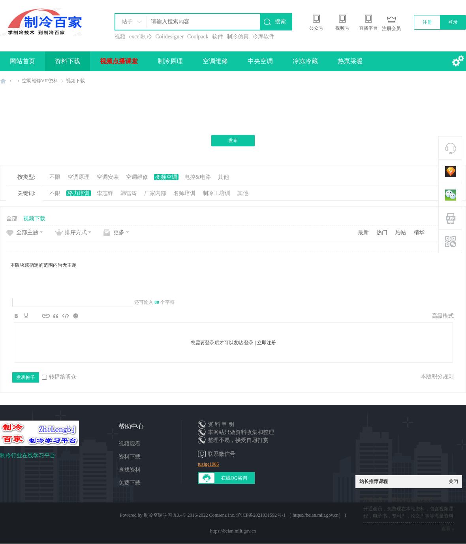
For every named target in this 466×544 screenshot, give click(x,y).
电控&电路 (197, 177)
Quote (56, 316)
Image (36, 316)
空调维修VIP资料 (40, 80)
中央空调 (260, 61)
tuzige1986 (208, 464)
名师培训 (184, 193)
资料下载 (67, 61)
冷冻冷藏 (305, 61)
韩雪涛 (128, 193)
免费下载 (129, 483)
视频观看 (129, 444)
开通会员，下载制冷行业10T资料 (398, 499)
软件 (217, 37)
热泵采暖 (350, 61)
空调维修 (215, 61)
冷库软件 (263, 37)
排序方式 (76, 232)
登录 (453, 22)
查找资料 (129, 470)
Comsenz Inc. (222, 515)
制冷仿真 (238, 37)
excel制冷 (140, 37)
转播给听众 (59, 377)
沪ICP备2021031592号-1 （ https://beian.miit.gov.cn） (289, 515)
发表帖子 (25, 377)
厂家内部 (155, 193)
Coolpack (198, 37)
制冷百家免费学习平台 (3, 81)
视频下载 (75, 80)
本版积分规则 (437, 376)
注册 (427, 22)
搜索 (280, 22)
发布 (233, 140)
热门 (381, 232)
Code (66, 316)
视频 (120, 37)
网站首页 (22, 61)
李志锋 (105, 193)
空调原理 (79, 177)
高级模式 (443, 316)
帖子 (127, 22)
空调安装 (108, 177)
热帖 (400, 232)
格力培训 (79, 193)
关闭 (453, 481)
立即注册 (266, 342)
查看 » (447, 528)
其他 (223, 177)
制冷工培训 (216, 193)
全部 (11, 219)
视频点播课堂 (119, 61)
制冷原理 (170, 61)
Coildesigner (170, 37)
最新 (363, 232)
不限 (54, 177)
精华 (419, 232)
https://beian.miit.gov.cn (233, 531)
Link (46, 316)
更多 (118, 232)
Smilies (75, 316)
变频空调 (166, 177)
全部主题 (27, 232)
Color (26, 316)
